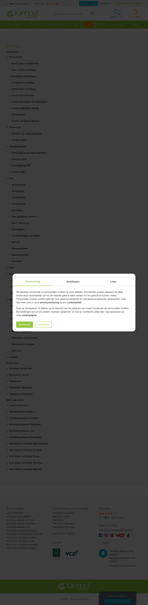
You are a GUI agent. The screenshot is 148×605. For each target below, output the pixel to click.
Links (113, 281)
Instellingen (73, 281)
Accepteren (24, 324)
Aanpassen (43, 324)
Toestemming (32, 281)
